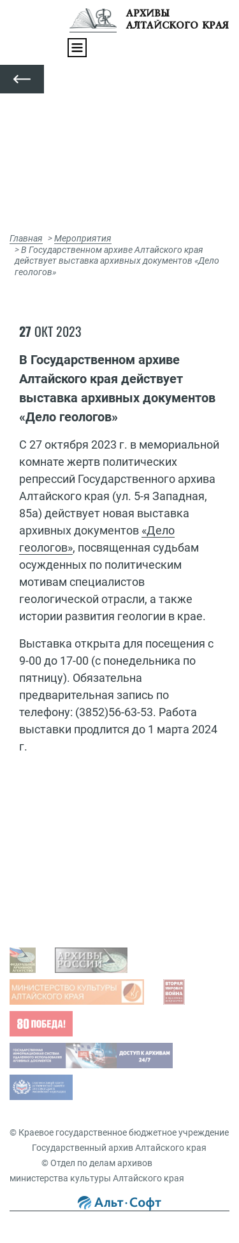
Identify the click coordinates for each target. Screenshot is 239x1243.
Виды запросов (54, 915)
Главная (26, 238)
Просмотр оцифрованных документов (102, 863)
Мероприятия (83, 238)
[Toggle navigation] (77, 48)
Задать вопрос (53, 843)
